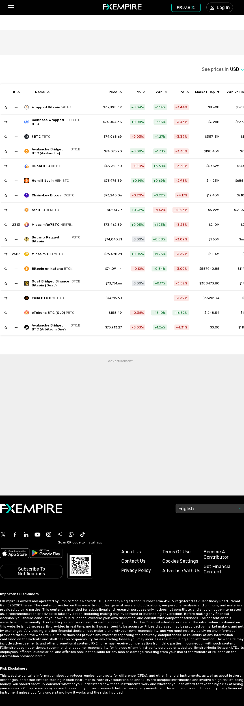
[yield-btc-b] (45, 298)
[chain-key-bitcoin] (50, 195)
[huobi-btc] (43, 166)
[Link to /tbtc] (113, 137)
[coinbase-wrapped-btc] (53, 122)
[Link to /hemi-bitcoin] (113, 181)
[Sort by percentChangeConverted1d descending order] (161, 92)
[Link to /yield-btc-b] (114, 298)
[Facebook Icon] (14, 534)
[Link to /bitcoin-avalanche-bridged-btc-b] (113, 151)
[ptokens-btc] (50, 312)
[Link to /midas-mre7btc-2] (113, 225)
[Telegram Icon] (60, 534)
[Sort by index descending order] (16, 92)
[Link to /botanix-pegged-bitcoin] (113, 239)
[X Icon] (3, 534)
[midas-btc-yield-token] (45, 254)
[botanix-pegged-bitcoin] (53, 239)
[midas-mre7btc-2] (50, 224)
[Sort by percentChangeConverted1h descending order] (141, 92)
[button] (11, 7)
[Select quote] (237, 69)
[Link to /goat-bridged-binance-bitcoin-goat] (113, 283)
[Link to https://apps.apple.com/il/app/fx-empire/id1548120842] (14, 554)
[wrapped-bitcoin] (49, 107)
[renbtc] (43, 210)
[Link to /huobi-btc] (113, 166)
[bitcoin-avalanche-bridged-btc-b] (53, 151)
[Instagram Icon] (48, 534)
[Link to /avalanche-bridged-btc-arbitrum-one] (113, 327)
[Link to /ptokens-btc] (115, 313)
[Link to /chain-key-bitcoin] (113, 195)
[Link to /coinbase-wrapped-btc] (112, 122)
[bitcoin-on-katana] (49, 268)
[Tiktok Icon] (82, 534)
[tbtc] (38, 136)
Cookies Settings (180, 561)
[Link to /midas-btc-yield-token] (113, 254)
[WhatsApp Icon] (71, 534)
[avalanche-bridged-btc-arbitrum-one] (53, 327)
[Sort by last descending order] (115, 92)
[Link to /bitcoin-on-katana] (113, 269)
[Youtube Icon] (37, 534)
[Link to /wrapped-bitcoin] (112, 107)
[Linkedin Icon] (26, 534)
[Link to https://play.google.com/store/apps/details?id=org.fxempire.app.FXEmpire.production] (45, 554)
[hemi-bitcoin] (48, 180)
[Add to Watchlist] (6, 107)
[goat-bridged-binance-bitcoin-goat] (53, 283)
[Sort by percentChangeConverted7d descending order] (184, 92)
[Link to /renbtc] (114, 210)
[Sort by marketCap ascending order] (207, 92)
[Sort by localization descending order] (42, 92)
